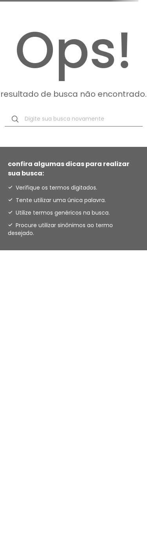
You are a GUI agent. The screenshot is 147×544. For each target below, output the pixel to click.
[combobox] (74, 119)
